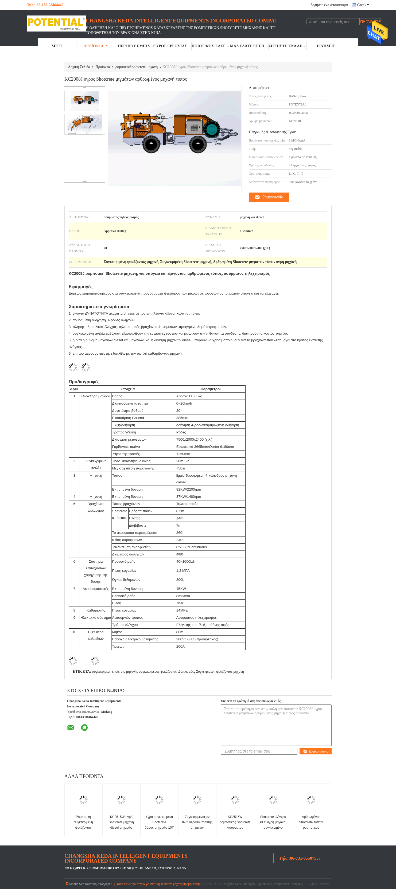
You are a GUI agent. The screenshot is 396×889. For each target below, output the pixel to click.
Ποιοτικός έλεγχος (211, 46)
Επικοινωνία (272, 197)
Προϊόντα (95, 46)
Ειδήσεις (326, 46)
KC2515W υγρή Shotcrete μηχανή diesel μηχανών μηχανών (121, 825)
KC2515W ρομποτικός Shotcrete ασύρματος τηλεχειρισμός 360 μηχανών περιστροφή (235, 827)
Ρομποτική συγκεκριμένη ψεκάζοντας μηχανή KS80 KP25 (83, 825)
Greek (363, 5)
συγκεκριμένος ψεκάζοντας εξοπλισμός (166, 671)
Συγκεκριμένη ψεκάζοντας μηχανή (220, 671)
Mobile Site (75, 884)
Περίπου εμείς (134, 46)
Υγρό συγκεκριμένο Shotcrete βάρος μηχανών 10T (159, 822)
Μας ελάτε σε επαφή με (249, 46)
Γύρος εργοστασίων (172, 46)
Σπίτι (57, 46)
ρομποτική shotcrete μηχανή (136, 67)
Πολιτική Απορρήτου (98, 884)
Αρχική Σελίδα (79, 67)
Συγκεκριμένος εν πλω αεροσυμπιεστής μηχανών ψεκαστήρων (197, 825)
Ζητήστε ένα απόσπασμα (329, 5)
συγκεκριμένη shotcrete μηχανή (114, 671)
